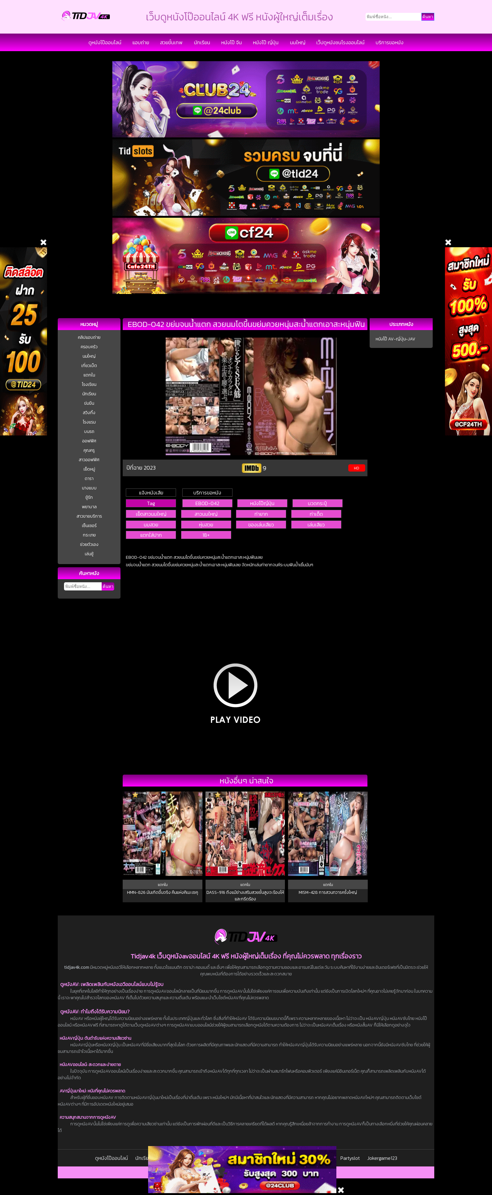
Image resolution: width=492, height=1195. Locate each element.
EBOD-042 (207, 503)
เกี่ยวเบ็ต (89, 365)
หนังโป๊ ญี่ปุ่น (266, 42)
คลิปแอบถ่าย (89, 337)
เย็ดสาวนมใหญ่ (151, 514)
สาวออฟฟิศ (89, 459)
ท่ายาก (261, 514)
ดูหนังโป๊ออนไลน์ (104, 42)
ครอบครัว (89, 347)
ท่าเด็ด (316, 514)
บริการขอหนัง (390, 42)
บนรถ (89, 431)
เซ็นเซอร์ (89, 525)
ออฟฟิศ (89, 441)
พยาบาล (89, 507)
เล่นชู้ (89, 554)
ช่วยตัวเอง (89, 544)
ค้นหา (108, 586)
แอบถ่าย (140, 42)
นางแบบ (89, 488)
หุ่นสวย (206, 524)
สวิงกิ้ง (89, 412)
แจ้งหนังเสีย (151, 492)
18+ (206, 535)
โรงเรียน (89, 384)
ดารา (89, 478)
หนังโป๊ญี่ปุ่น (262, 503)
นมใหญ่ (297, 42)
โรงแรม (89, 422)
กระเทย (89, 535)
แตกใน (89, 375)
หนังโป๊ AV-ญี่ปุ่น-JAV (395, 339)
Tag (151, 503)
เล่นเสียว (316, 524)
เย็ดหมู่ (89, 469)
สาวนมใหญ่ (206, 514)
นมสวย (151, 524)
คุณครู (89, 450)
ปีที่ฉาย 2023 (141, 467)
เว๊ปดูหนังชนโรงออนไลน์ (340, 42)
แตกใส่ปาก (151, 535)
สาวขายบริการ (89, 516)
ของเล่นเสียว (261, 524)
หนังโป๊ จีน (231, 42)
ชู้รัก (89, 497)
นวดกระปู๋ (317, 503)
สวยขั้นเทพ (171, 42)
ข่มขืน (89, 403)
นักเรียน (202, 42)
